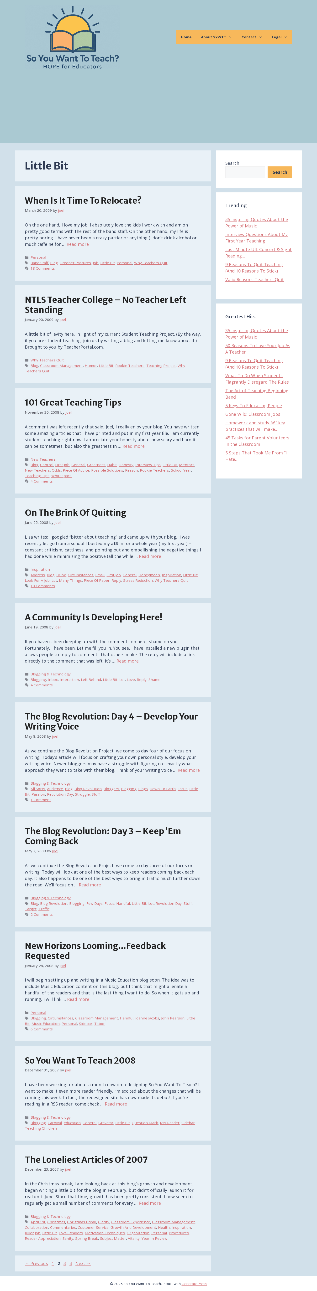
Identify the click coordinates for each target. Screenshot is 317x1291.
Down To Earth (163, 788)
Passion (38, 794)
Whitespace (61, 475)
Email (100, 574)
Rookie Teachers (129, 365)
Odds (56, 470)
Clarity (103, 1221)
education (72, 1122)
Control (46, 464)
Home (186, 37)
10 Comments (43, 585)
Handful (123, 903)
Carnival (55, 1122)
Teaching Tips (37, 475)
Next (83, 1263)
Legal (282, 37)
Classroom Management (61, 365)
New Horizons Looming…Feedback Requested (95, 951)
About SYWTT (219, 37)
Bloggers (111, 788)
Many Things (70, 580)
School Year (181, 470)
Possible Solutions (107, 470)
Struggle (82, 794)
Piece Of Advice (76, 470)
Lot (54, 580)
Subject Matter (113, 1238)
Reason (131, 470)
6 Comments (42, 1029)
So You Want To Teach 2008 (80, 1060)
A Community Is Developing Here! (93, 617)
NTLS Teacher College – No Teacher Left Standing (105, 305)
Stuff (96, 794)
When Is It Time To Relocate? (83, 200)
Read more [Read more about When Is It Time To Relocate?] (78, 244)
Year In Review (154, 1238)
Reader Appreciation (43, 1238)
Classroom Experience (130, 1221)
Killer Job (32, 1232)
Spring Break (86, 1238)
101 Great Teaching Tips (73, 402)
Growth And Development (133, 1227)
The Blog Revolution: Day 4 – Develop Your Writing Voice (111, 721)
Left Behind (91, 679)
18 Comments (43, 268)
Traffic (43, 908)
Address (38, 574)
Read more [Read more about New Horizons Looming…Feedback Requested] (78, 999)
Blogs (143, 788)
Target (31, 908)
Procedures (179, 1232)
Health (164, 1227)
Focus (182, 788)
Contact (254, 37)
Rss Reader (170, 1122)
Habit (112, 464)
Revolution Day (60, 794)
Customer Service (93, 1227)
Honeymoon (149, 574)
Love (131, 679)
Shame (154, 679)
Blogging (38, 679)
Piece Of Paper (97, 580)
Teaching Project (161, 365)
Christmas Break (81, 1221)
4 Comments (42, 481)
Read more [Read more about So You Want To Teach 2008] (116, 1104)
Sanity (68, 1238)
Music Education (46, 1023)
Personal (38, 257)
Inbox (53, 679)
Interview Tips (148, 464)
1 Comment (41, 799)
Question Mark (145, 1122)
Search (232, 163)
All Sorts (38, 788)
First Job (62, 464)
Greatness (96, 464)
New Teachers (43, 459)
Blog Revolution (88, 788)
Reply (116, 580)
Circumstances (80, 574)
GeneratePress (194, 1283)
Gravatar (105, 1122)
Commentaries (63, 1227)
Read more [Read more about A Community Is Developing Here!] (127, 661)
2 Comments (42, 914)
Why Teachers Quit (150, 262)
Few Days (94, 903)
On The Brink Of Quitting (75, 513)
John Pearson (173, 1018)
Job (95, 262)
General (78, 464)
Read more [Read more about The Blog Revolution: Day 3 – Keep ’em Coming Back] (90, 885)
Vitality (134, 1238)
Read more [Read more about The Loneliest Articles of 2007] (150, 1203)
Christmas (56, 1221)
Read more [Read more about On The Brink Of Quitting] (150, 556)
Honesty (126, 464)
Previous (36, 1263)
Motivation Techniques (105, 1232)
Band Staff (39, 262)
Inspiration (40, 569)
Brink (61, 574)
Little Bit (107, 262)
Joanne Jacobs (147, 1018)
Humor (91, 365)
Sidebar (85, 1023)
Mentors (186, 464)
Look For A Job (37, 580)
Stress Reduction (138, 580)
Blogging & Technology (51, 674)
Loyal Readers (71, 1232)
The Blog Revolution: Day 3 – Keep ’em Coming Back (103, 836)
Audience (55, 788)
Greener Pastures (75, 262)
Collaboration (36, 1227)
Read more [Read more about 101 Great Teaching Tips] (133, 446)
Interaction (69, 679)
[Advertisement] (158, 110)
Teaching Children (41, 1128)
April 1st (38, 1221)
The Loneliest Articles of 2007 (86, 1160)
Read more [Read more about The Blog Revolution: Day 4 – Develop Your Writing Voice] (189, 770)
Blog (54, 262)
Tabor (99, 1023)
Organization (138, 1232)
